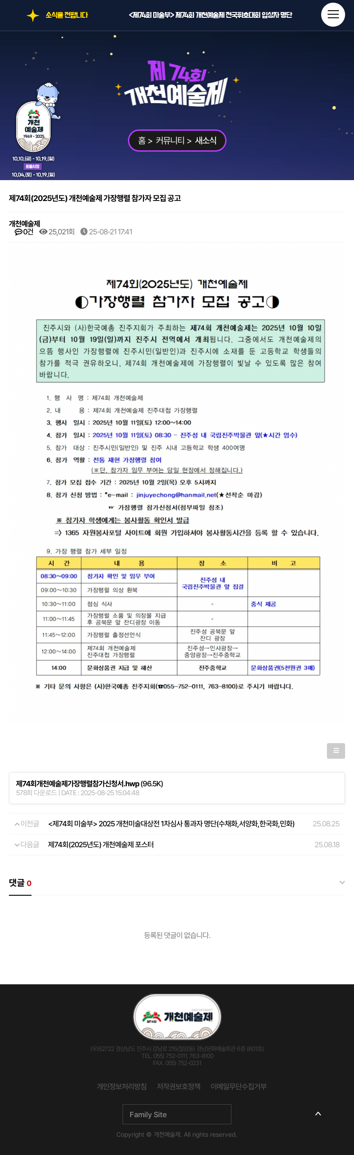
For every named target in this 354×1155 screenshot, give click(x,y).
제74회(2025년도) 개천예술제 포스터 (101, 844)
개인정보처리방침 (122, 1086)
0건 (24, 232)
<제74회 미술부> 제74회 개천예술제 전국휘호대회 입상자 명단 (210, 15)
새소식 (205, 140)
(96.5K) (89, 783)
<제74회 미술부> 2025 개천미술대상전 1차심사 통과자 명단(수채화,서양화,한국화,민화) (171, 823)
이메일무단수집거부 (238, 1086)
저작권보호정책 (178, 1086)
